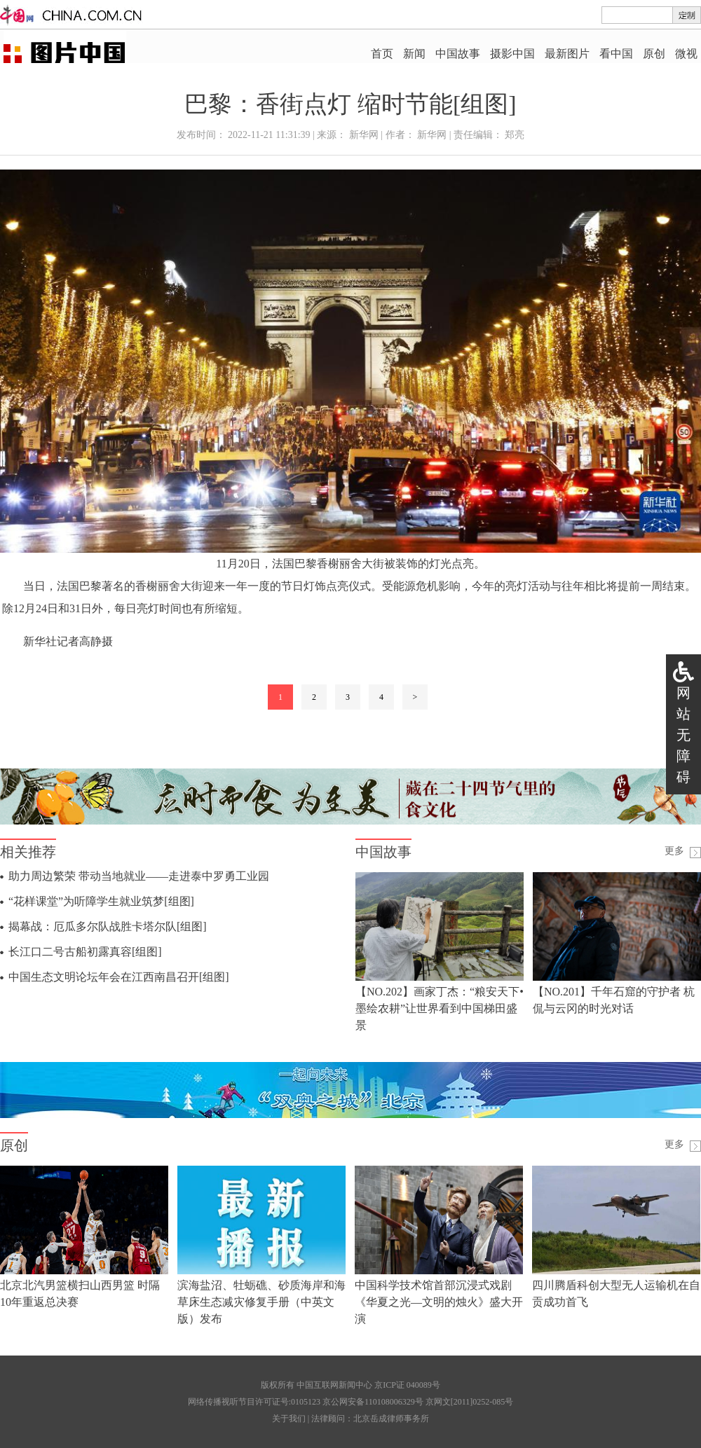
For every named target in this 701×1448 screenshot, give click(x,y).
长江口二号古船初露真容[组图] (85, 952)
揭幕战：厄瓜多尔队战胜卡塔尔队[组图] (107, 926)
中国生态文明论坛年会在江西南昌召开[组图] (118, 977)
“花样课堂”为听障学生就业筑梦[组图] (101, 901)
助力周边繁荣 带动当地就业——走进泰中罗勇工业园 (138, 876)
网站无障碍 (683, 735)
